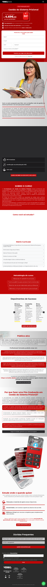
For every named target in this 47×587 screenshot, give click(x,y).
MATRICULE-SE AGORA (23, 382)
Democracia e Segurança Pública (23, 249)
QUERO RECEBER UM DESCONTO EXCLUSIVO (23, 175)
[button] (44, 312)
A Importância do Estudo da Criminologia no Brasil (23, 262)
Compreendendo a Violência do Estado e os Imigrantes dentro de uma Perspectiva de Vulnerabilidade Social (23, 267)
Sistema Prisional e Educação (23, 253)
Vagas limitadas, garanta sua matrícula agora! (23, 431)
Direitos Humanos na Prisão (23, 256)
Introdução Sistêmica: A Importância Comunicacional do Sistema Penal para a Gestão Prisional (23, 246)
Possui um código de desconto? (23, 56)
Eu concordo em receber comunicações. (11, 557)
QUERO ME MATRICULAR (29, 326)
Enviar (23, 562)
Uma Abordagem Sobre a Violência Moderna (23, 259)
